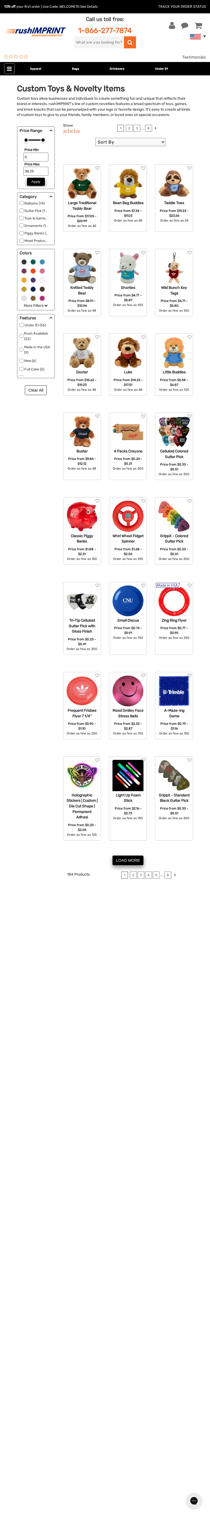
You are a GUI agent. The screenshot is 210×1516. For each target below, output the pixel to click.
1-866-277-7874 (105, 30)
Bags (75, 69)
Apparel (35, 69)
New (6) (30, 361)
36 (65, 131)
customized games (59, 1059)
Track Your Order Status (182, 7)
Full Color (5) (34, 369)
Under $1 (161, 69)
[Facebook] (12, 1422)
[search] (99, 42)
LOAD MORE (128, 860)
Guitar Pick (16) (36, 211)
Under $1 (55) (35, 325)
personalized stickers (36, 1083)
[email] (43, 1376)
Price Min (31, 150)
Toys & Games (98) (39, 218)
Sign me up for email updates (40, 1387)
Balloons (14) (34, 203)
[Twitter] (20, 1422)
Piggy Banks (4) (36, 233)
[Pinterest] (36, 1422)
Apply (36, 182)
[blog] (28, 1422)
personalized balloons (36, 1047)
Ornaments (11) (36, 226)
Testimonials (194, 57)
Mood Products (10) (39, 241)
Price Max (32, 164)
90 (71, 131)
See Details (89, 7)
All (78, 131)
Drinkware (117, 69)
